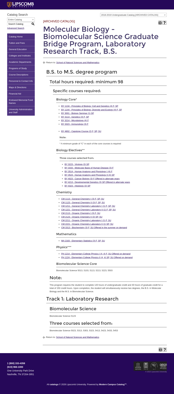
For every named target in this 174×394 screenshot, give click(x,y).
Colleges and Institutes (20, 55)
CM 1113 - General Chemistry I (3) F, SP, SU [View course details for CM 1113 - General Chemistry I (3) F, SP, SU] (82, 199)
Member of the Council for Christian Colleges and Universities (138, 366)
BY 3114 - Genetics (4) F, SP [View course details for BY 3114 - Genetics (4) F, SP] (75, 117)
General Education (18, 49)
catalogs (54, 384)
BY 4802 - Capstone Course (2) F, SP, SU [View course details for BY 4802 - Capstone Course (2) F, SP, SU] (81, 131)
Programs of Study (18, 68)
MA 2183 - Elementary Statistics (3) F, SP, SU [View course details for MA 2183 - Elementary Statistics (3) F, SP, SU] (83, 240)
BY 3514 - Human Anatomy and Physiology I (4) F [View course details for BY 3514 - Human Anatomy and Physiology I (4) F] (88, 171)
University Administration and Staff (20, 111)
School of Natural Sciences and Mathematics (77, 62)
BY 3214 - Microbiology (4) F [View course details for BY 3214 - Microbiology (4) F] (75, 120)
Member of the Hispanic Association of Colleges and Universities (146, 366)
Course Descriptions (18, 74)
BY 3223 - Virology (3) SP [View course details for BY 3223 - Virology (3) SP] (77, 164)
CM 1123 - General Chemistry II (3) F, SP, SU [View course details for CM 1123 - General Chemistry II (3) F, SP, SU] (83, 202)
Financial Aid (15, 93)
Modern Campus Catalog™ (113, 384)
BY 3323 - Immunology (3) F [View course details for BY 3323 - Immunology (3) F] (74, 124)
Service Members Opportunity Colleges (154, 366)
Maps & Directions (17, 87)
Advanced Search (15, 28)
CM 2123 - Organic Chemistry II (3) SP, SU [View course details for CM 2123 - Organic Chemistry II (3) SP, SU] (81, 217)
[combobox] (133, 15)
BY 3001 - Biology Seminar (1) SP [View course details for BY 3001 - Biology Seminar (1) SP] (77, 113)
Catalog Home (16, 36)
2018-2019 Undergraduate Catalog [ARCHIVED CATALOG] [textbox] (129, 15)
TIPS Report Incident (163, 366)
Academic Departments (20, 62)
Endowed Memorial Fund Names (21, 101)
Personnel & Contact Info (21, 81)
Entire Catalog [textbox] (15, 19)
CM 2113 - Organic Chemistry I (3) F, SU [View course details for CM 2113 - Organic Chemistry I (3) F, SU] (80, 213)
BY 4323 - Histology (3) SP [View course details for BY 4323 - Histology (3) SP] (77, 186)
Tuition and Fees (17, 43)
